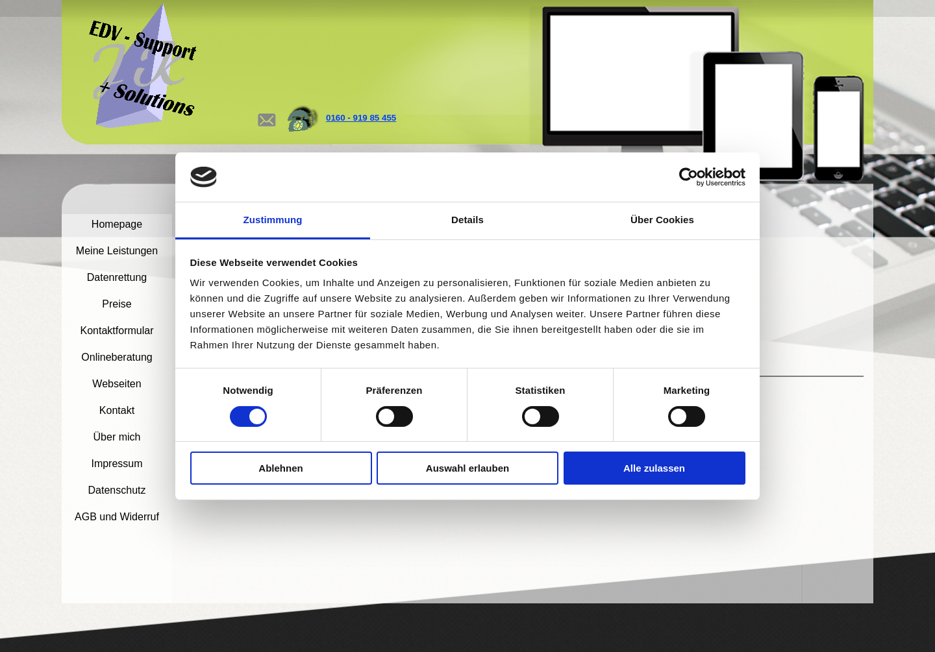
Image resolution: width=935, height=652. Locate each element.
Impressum (116, 463)
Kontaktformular (117, 330)
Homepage (117, 224)
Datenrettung (117, 277)
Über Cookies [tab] (662, 219)
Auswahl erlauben (467, 468)
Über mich (117, 436)
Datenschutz (117, 490)
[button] (266, 107)
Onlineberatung (116, 357)
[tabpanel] (385, 118)
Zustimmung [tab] (273, 219)
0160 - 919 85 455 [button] (361, 118)
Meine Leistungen (117, 250)
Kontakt (116, 410)
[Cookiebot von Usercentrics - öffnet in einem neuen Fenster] (688, 177)
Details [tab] (467, 219)
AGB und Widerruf (117, 516)
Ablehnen (280, 468)
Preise (116, 303)
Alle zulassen (654, 468)
